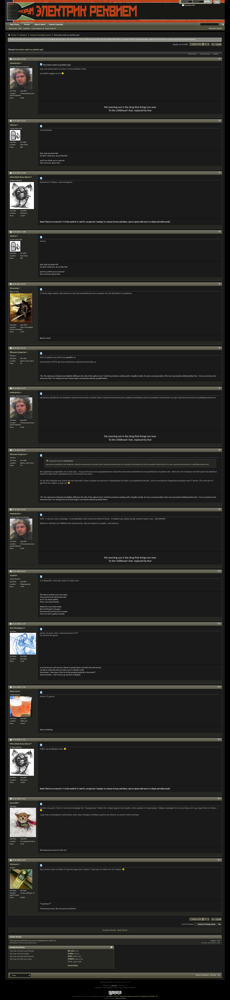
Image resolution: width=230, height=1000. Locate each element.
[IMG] (70, 956)
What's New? (40, 24)
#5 (219, 284)
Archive (213, 975)
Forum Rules (73, 965)
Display (215, 54)
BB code (71, 951)
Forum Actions (36, 28)
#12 (219, 687)
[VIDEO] (71, 959)
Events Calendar (56, 24)
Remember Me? (188, 5)
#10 (219, 571)
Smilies (70, 953)
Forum (27, 24)
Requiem (23, 35)
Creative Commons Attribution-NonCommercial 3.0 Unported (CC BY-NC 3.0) (132, 996)
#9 (219, 509)
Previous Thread (109, 930)
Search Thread (205, 54)
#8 (219, 450)
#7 (219, 388)
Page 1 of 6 (196, 44)
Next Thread (122, 930)
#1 (219, 59)
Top (219, 924)
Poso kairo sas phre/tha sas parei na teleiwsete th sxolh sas (33, 940)
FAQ (20, 28)
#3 (219, 173)
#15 (219, 860)
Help (217, 2)
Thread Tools (192, 54)
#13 (219, 739)
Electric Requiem (202, 975)
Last (218, 44)
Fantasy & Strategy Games (40, 35)
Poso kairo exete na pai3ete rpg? (29, 49)
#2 (219, 121)
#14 (219, 798)
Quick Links (49, 28)
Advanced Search (215, 28)
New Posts (14, 24)
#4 (219, 232)
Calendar (26, 28)
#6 (219, 348)
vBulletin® (114, 986)
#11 (219, 624)
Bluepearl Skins (121, 998)
